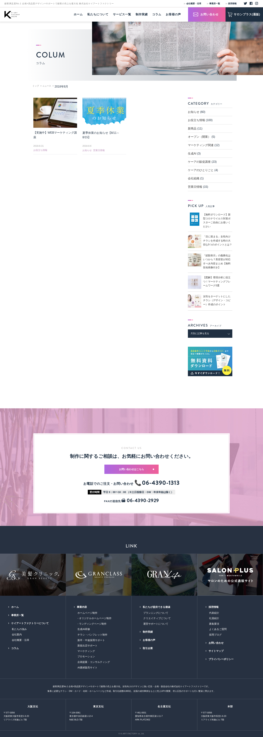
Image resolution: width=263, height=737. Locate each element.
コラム (15, 648)
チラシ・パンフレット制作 (92, 634)
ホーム (15, 607)
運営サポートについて (155, 623)
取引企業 (148, 648)
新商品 (192, 128)
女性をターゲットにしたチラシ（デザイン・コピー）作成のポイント (217, 300)
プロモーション (86, 656)
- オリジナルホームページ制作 (94, 618)
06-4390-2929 (140, 500)
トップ (35, 86)
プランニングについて (155, 612)
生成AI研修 (83, 629)
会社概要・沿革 (193, 3)
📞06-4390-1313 (157, 483)
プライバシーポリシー (221, 659)
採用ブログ (215, 634)
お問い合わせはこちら (136, 469)
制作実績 (148, 631)
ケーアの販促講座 (199, 161)
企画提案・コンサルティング (93, 662)
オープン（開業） (199, 136)
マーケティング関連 (201, 145)
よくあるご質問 (218, 629)
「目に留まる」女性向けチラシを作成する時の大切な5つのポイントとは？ (217, 240)
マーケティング (86, 651)
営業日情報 (99, 150)
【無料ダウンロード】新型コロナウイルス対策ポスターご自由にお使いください (217, 220)
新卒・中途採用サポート (91, 640)
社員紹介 (214, 618)
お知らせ (87, 150)
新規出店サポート (87, 645)
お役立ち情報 (40, 150)
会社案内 (17, 634)
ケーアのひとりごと (201, 170)
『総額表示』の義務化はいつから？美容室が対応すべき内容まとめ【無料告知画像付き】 (217, 261)
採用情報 (232, 3)
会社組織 (193, 178)
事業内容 (82, 607)
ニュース (46, 86)
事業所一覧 (214, 3)
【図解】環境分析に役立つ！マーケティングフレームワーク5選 (217, 281)
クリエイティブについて (157, 618)
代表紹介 (214, 612)
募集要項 (214, 623)
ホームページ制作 (87, 612)
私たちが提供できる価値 (156, 607)
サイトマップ (216, 650)
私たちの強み (19, 629)
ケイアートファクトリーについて (30, 623)
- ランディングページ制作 (92, 623)
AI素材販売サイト (87, 667)
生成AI (192, 153)
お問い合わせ (216, 642)
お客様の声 (149, 640)
